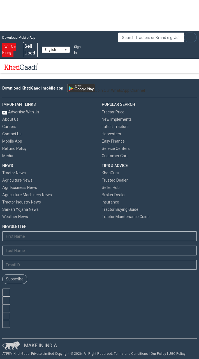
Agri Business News (19, 187)
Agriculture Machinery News (27, 195)
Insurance (110, 202)
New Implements (117, 119)
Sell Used (30, 49)
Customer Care (115, 156)
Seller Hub (111, 187)
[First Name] (99, 236)
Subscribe (15, 279)
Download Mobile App (18, 38)
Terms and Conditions (131, 354)
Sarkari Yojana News (20, 209)
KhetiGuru (110, 173)
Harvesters (111, 134)
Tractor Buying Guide (120, 209)
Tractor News (14, 173)
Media (7, 156)
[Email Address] (99, 265)
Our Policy (158, 354)
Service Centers (116, 148)
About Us (10, 119)
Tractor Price (113, 112)
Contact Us (12, 134)
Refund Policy (14, 148)
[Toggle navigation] (50, 66)
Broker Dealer (114, 195)
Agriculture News (17, 180)
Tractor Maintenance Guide (126, 216)
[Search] (151, 37)
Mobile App (12, 141)
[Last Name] (99, 250)
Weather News (15, 216)
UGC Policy (177, 354)
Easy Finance (113, 141)
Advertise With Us (20, 112)
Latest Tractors (115, 126)
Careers (9, 126)
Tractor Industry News (21, 202)
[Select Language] (56, 49)
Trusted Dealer (115, 180)
